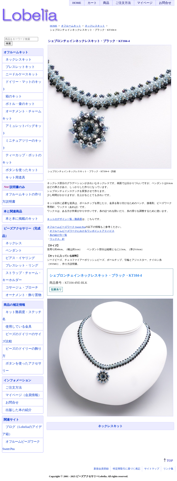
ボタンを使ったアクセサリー (21, 367)
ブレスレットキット (20, 67)
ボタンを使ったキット (22, 170)
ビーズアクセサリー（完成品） (21, 232)
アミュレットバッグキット (21, 129)
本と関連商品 (13, 211)
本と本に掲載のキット (22, 218)
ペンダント (14, 250)
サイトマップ (151, 468)
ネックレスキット (110, 426)
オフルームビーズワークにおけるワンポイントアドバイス (82, 230)
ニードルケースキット (22, 74)
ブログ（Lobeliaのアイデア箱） (22, 430)
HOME (76, 2)
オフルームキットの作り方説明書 (21, 197)
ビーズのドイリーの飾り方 (21, 352)
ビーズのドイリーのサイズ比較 (21, 337)
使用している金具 (19, 326)
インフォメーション (17, 380)
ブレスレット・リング (22, 265)
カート (92, 2)
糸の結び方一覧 (58, 235)
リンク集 (168, 468)
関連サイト (11, 419)
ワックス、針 (57, 239)
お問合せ (165, 2)
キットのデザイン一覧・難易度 (64, 219)
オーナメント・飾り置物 (23, 295)
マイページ (144, 2)
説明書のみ (14, 187)
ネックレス (14, 243)
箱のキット (14, 96)
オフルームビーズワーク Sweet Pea (66, 226)
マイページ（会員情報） (23, 395)
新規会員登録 (101, 468)
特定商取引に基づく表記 (126, 468)
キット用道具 (15, 177)
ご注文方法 (123, 2)
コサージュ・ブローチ (22, 287)
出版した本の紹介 (19, 410)
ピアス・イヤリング (20, 258)
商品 (106, 2)
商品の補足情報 (14, 304)
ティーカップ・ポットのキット (21, 158)
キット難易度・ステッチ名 (21, 315)
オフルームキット (16, 52)
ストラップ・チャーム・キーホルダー (21, 276)
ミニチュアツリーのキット (21, 144)
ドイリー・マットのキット (21, 85)
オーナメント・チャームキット (21, 114)
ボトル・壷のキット (20, 104)
